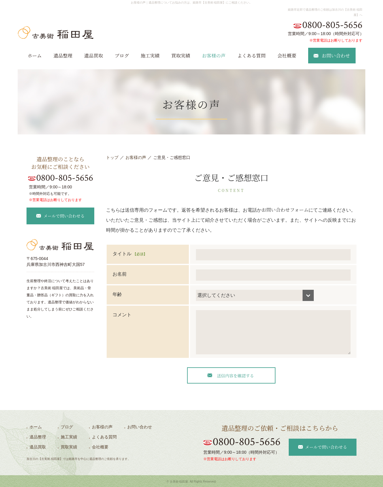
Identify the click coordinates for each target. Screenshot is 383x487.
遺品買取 (93, 55)
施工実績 (150, 55)
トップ (112, 157)
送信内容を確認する (235, 376)
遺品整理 (62, 55)
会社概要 (287, 55)
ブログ (122, 55)
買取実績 (180, 55)
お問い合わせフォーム (285, 209)
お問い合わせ (139, 427)
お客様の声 (214, 55)
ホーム (34, 55)
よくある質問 (251, 55)
